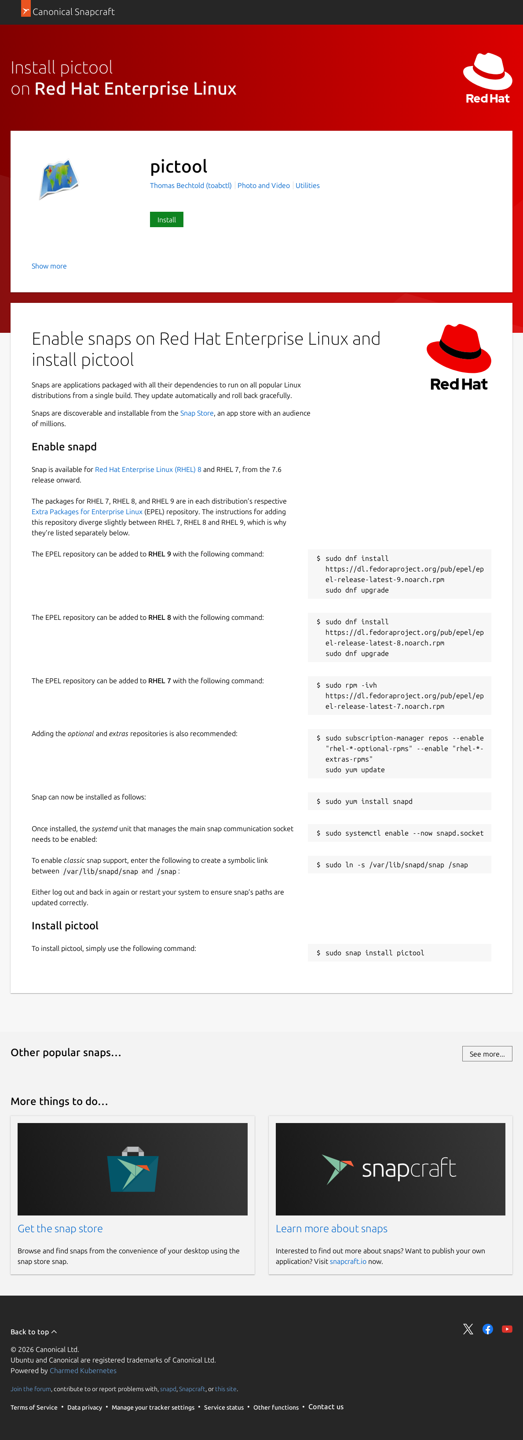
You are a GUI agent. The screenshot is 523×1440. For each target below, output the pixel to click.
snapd (168, 1388)
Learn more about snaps (332, 1228)
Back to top (34, 1332)
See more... (487, 1054)
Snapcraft (192, 1388)
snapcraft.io (348, 1261)
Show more (49, 266)
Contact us (326, 1407)
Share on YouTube (507, 1329)
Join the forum (31, 1388)
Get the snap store (60, 1228)
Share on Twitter (468, 1329)
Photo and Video (264, 185)
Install (166, 220)
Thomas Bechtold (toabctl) (192, 185)
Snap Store (197, 413)
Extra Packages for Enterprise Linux (87, 512)
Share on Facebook (488, 1329)
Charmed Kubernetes (83, 1370)
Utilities (308, 185)
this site (226, 1388)
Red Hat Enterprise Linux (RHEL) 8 (148, 469)
